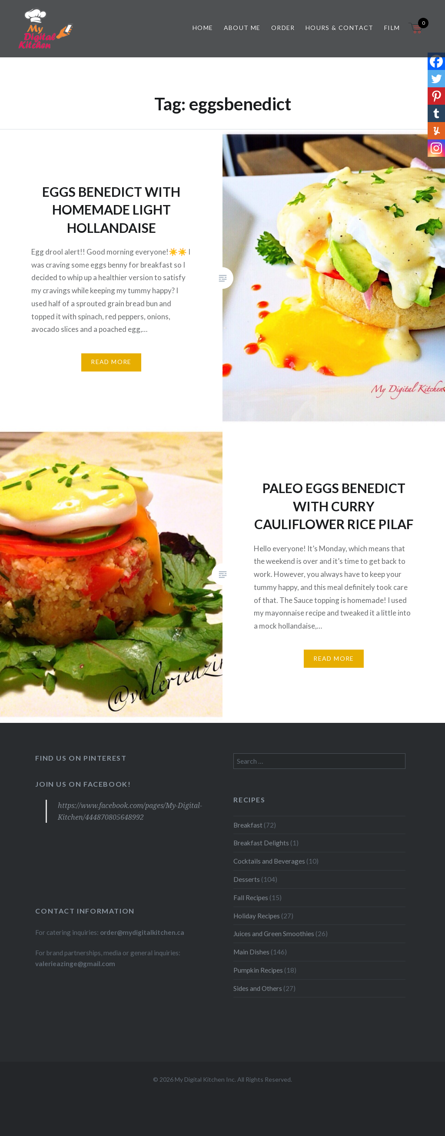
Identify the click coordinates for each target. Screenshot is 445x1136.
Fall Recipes (250, 897)
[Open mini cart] (416, 33)
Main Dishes (251, 952)
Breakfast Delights (261, 843)
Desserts (246, 879)
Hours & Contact (340, 27)
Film (392, 27)
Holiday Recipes (256, 916)
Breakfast (247, 825)
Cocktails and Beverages (269, 861)
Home (203, 27)
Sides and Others (257, 988)
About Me (242, 27)
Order (283, 27)
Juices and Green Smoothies (273, 933)
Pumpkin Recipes (258, 970)
